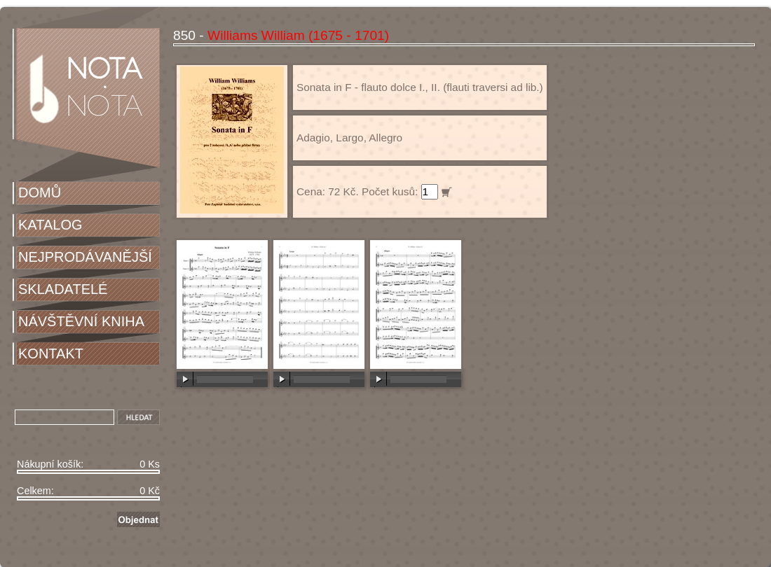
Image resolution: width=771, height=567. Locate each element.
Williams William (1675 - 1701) (298, 35)
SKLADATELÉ (62, 289)
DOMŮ (39, 192)
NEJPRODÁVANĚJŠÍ (85, 257)
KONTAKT (50, 353)
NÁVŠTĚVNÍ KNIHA (81, 321)
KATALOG (50, 224)
